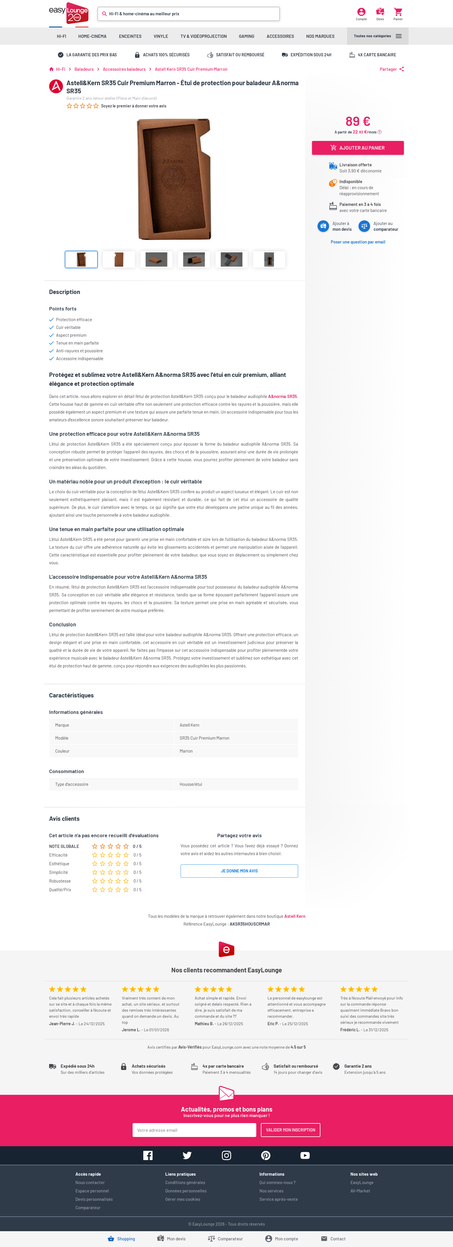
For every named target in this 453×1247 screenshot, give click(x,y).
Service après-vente (278, 1199)
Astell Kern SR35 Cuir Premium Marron (191, 69)
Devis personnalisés (94, 1199)
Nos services (271, 1190)
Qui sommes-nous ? (277, 1182)
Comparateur (88, 1207)
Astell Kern (294, 916)
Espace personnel (92, 1190)
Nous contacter (90, 1182)
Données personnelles (186, 1190)
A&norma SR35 (282, 396)
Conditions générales (185, 1182)
